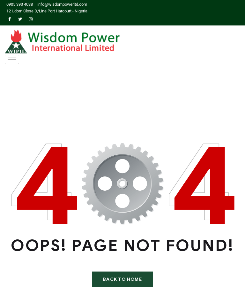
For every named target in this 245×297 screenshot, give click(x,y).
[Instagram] (30, 19)
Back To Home (122, 279)
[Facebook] (9, 19)
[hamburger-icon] (12, 59)
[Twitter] (20, 19)
